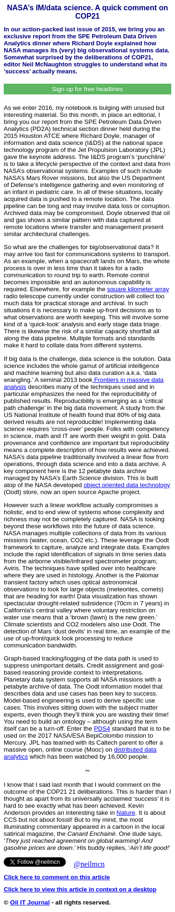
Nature (126, 812)
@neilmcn (89, 864)
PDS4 (102, 728)
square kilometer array (138, 289)
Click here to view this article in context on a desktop (80, 889)
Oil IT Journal (30, 902)
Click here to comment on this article (57, 877)
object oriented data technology (127, 484)
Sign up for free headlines (87, 89)
